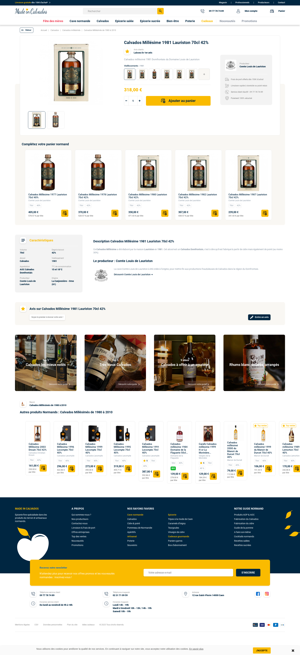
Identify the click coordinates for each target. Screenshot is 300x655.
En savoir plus (196, 649)
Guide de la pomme (243, 527)
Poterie (130, 541)
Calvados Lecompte (65, 456)
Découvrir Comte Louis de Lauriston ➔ (133, 274)
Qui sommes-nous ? (81, 514)
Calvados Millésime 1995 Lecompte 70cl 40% (122, 448)
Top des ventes (79, 536)
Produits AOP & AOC (244, 514)
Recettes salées (242, 541)
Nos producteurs (80, 519)
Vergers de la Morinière (204, 457)
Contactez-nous (79, 523)
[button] (26, 30)
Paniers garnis (175, 541)
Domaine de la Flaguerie (176, 457)
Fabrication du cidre (244, 523)
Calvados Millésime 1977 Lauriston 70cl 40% (47, 196)
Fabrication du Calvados (246, 519)
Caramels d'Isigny (177, 523)
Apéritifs (131, 532)
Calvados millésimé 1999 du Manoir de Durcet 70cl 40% (263, 448)
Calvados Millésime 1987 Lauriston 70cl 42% (247, 196)
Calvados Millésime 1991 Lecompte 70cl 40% (150, 448)
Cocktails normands (244, 536)
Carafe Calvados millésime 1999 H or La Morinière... (208, 448)
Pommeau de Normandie (139, 527)
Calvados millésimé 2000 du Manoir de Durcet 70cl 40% (233, 450)
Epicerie (172, 514)
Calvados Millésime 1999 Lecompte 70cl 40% (93, 448)
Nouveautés (78, 541)
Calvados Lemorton (291, 456)
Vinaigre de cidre (176, 532)
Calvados (132, 519)
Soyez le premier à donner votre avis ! (47, 317)
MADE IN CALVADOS (27, 508)
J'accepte (261, 650)
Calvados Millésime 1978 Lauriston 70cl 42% (97, 196)
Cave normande (135, 514)
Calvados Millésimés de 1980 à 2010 (47, 405)
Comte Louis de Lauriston (39, 200)
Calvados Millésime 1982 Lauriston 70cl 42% (197, 196)
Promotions (77, 545)
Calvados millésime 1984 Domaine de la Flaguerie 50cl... (179, 448)
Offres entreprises (80, 532)
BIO (173, 468)
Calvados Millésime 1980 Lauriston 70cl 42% (147, 196)
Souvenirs (132, 545)
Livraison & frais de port (83, 527)
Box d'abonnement (177, 545)
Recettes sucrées (242, 545)
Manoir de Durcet (234, 460)
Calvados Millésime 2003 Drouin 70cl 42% (38, 447)
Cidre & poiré (133, 523)
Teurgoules (173, 527)
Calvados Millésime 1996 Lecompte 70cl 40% (65, 448)
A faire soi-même (242, 532)
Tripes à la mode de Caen (180, 519)
